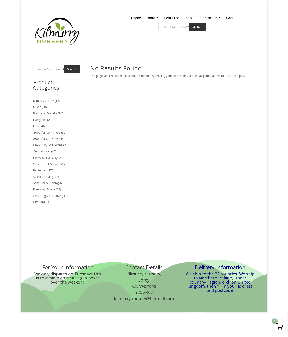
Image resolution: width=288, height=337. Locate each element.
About (150, 18)
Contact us (209, 18)
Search (197, 26)
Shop (188, 18)
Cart (229, 18)
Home (136, 18)
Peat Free (171, 18)
